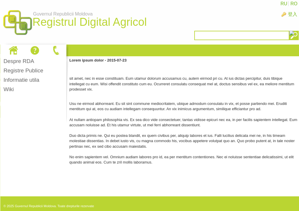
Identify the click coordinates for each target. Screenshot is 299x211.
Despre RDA (19, 61)
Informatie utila (21, 80)
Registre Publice (23, 70)
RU (284, 3)
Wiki (9, 89)
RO (294, 3)
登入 (292, 14)
